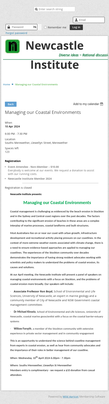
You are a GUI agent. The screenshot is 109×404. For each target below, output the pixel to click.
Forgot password (16, 33)
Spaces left (12, 148)
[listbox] (88, 104)
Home (6, 84)
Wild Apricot (71, 396)
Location (10, 139)
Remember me (57, 27)
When (8, 122)
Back (11, 104)
